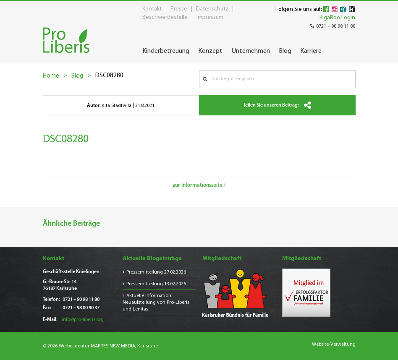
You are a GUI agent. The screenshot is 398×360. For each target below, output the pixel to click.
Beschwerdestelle (165, 17)
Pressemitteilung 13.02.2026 (156, 284)
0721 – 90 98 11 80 (332, 26)
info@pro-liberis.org (83, 319)
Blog (77, 76)
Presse (178, 9)
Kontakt (152, 9)
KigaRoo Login (337, 18)
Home (51, 76)
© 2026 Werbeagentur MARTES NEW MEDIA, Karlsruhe (100, 346)
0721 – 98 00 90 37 (81, 307)
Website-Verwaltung (334, 344)
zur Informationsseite (199, 185)
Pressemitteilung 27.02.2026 (156, 272)
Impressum (209, 17)
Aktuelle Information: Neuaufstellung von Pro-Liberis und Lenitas (156, 302)
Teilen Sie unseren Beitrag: (277, 105)
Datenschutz (212, 9)
